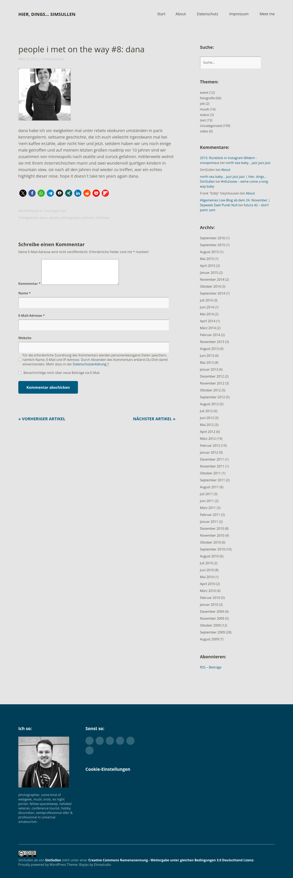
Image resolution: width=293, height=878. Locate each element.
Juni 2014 (207, 307)
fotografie (207, 98)
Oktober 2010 (210, 542)
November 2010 (212, 535)
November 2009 (212, 618)
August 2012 (209, 404)
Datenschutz (207, 14)
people (54, 217)
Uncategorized (55, 211)
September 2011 (212, 480)
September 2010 (212, 549)
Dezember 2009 (212, 611)
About (181, 14)
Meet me (267, 14)
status (204, 114)
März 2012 (208, 438)
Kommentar (29, 288)
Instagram (120, 741)
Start (161, 14)
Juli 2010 (206, 563)
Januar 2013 (209, 369)
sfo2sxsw (102, 217)
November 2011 (212, 466)
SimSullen (53, 860)
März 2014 (208, 328)
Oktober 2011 (210, 473)
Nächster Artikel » (154, 423)
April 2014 (207, 321)
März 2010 (208, 591)
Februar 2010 (210, 597)
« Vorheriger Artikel (41, 423)
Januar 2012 (209, 452)
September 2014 (212, 293)
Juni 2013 (207, 355)
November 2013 (212, 342)
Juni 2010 (207, 570)
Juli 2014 (206, 300)
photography (71, 217)
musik (204, 109)
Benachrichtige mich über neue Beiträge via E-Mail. (61, 377)
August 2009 (209, 639)
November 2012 (212, 383)
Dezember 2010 (212, 528)
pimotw (88, 217)
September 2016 (212, 238)
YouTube (130, 741)
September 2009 (212, 632)
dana (43, 217)
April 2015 (207, 265)
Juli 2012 (206, 411)
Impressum (239, 14)
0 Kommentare (52, 59)
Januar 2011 (209, 521)
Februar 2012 (210, 445)
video (204, 131)
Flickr (110, 741)
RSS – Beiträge (211, 667)
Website (24, 343)
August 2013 (209, 348)
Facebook (100, 741)
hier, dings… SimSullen (46, 14)
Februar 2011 (210, 514)
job (202, 103)
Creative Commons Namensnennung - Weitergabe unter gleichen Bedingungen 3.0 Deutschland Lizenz (171, 860)
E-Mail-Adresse (31, 320)
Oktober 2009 (210, 625)
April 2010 (207, 584)
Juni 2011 (207, 501)
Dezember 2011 (212, 459)
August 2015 (209, 252)
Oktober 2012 (210, 390)
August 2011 (209, 487)
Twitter (89, 741)
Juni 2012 (207, 418)
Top (270, 864)
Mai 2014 (207, 314)
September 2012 (212, 397)
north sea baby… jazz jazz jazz (248, 163)
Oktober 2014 (210, 286)
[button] (44, 95)
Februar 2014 (210, 335)
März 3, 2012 (28, 59)
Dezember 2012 (212, 376)
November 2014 (212, 279)
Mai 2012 (207, 425)
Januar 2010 (209, 604)
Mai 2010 (207, 577)
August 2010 (209, 556)
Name (24, 298)
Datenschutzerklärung (89, 369)
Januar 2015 (209, 272)
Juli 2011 (206, 494)
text (203, 120)
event (204, 92)
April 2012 (207, 431)
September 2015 (212, 245)
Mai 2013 (207, 362)
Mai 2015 (207, 259)
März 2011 (208, 508)
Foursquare (89, 750)
